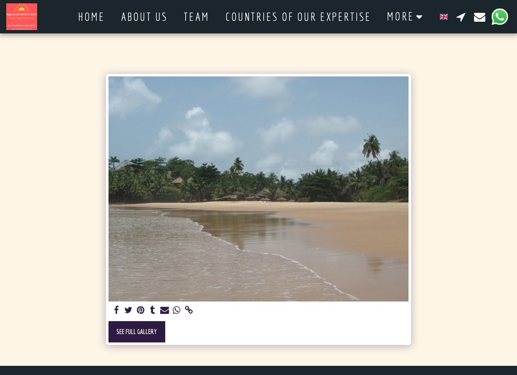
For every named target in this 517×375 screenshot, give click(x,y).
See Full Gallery (136, 331)
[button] (461, 17)
